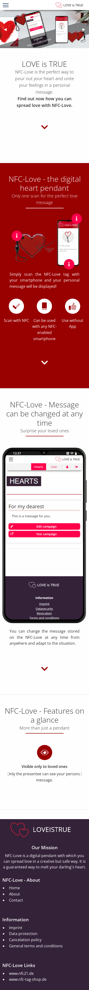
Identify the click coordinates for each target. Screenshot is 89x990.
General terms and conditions (36, 946)
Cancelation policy (25, 939)
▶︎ (85, 29)
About (14, 894)
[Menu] (6, 5)
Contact (16, 900)
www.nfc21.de (21, 973)
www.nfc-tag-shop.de (28, 979)
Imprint (15, 927)
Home (14, 887)
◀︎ (7, 29)
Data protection (23, 933)
